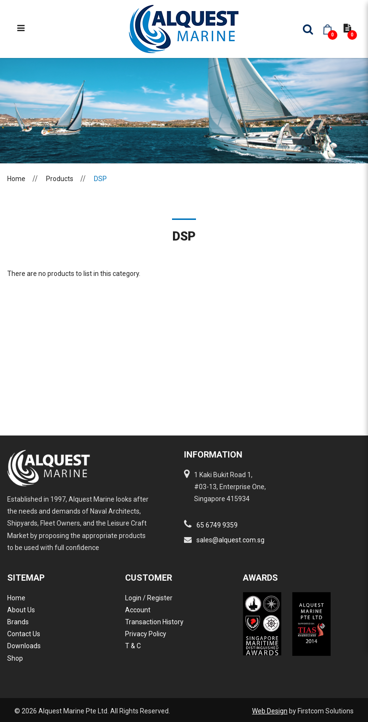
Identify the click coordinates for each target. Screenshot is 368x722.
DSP (100, 179)
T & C (133, 646)
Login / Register (148, 598)
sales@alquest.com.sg (230, 540)
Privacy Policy (145, 634)
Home (16, 179)
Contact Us (23, 634)
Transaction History (154, 622)
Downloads (24, 646)
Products (59, 179)
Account (137, 610)
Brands (18, 622)
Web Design (270, 711)
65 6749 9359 (217, 525)
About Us (21, 610)
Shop (15, 658)
